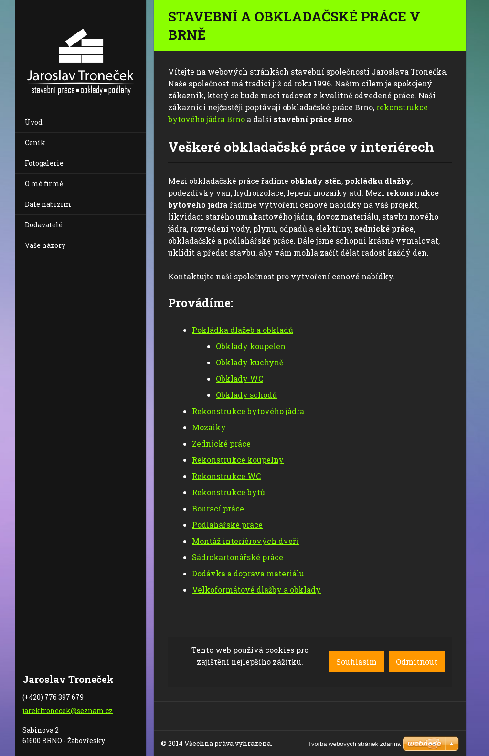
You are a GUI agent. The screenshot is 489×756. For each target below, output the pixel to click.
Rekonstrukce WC (226, 476)
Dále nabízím (48, 204)
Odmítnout (416, 662)
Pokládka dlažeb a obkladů (242, 330)
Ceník (35, 142)
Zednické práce (221, 443)
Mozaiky (209, 427)
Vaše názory (45, 245)
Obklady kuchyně (249, 362)
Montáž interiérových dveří (245, 541)
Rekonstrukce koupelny (238, 460)
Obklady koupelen (251, 346)
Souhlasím (356, 662)
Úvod (34, 122)
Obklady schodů (246, 395)
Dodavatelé (44, 224)
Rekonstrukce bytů (228, 492)
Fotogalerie (44, 163)
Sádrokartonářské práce (237, 557)
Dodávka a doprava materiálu (248, 573)
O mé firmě (44, 183)
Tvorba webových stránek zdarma (354, 743)
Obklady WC (239, 378)
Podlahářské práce (227, 525)
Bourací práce (218, 508)
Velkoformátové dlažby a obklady (256, 590)
